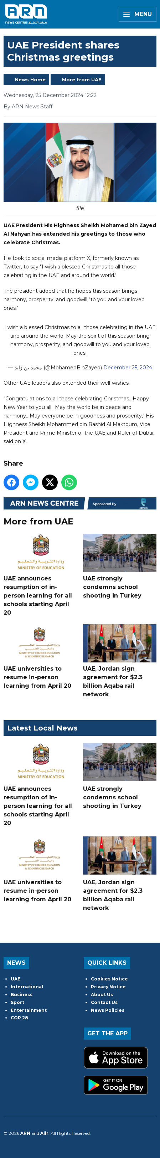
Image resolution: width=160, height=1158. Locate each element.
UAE (15, 979)
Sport (17, 1002)
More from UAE (82, 79)
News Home (30, 79)
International (27, 986)
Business (21, 994)
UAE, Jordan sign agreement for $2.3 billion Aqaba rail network (119, 661)
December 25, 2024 (127, 367)
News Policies (107, 1010)
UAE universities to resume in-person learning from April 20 (40, 656)
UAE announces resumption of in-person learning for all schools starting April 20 (40, 575)
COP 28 (19, 1017)
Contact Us (104, 1002)
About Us (102, 994)
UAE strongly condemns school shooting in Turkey (119, 566)
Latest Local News (42, 728)
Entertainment (29, 1010)
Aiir (44, 1133)
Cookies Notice (109, 979)
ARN (25, 1133)
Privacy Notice (108, 986)
